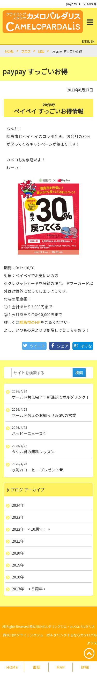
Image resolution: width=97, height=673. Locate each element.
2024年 (18, 505)
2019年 (18, 565)
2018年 (18, 576)
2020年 (18, 553)
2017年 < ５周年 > (29, 588)
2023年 (18, 517)
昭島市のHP (30, 322)
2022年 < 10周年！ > (31, 529)
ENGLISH (88, 41)
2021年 (18, 541)
